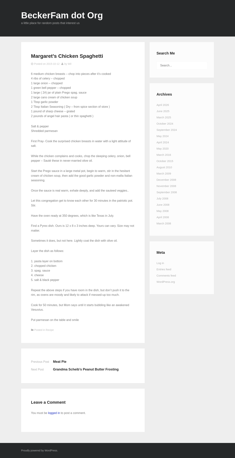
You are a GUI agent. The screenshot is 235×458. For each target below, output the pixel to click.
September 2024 (167, 129)
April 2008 (163, 217)
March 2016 (164, 154)
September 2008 (167, 192)
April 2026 (163, 104)
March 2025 (164, 117)
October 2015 (165, 161)
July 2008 (162, 198)
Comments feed (166, 275)
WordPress (51, 450)
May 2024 (163, 136)
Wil (69, 63)
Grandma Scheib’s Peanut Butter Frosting (86, 369)
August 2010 (164, 167)
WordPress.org (166, 281)
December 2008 (166, 179)
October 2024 (165, 123)
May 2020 (163, 148)
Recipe (50, 329)
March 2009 (164, 173)
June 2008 (163, 204)
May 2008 (163, 210)
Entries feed (164, 269)
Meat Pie (59, 362)
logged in (54, 413)
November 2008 (166, 186)
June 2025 (163, 111)
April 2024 (163, 142)
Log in (160, 263)
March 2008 (164, 223)
